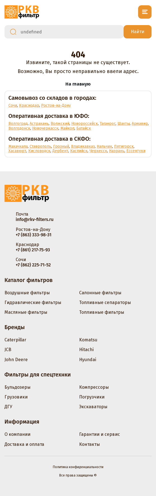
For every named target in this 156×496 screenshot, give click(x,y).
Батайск (83, 128)
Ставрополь (40, 146)
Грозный (61, 146)
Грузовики (16, 397)
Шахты (123, 123)
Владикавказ (83, 146)
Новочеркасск (45, 128)
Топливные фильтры (101, 312)
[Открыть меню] (145, 12)
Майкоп (67, 128)
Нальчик (104, 146)
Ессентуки (135, 151)
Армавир (140, 123)
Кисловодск (39, 151)
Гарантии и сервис (99, 434)
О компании (17, 434)
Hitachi (86, 349)
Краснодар (29, 105)
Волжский (60, 123)
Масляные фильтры (25, 312)
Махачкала (18, 146)
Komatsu (88, 339)
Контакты (89, 444)
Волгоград (18, 123)
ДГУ (8, 406)
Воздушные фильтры (27, 292)
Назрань (116, 151)
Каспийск (79, 151)
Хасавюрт (17, 151)
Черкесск (98, 151)
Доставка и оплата (24, 444)
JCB (7, 349)
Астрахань (39, 123)
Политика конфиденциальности (78, 467)
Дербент (60, 151)
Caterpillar (15, 339)
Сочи (12, 105)
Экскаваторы (93, 406)
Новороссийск (84, 123)
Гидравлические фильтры (32, 302)
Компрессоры (94, 387)
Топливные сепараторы (105, 302)
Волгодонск (19, 128)
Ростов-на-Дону (56, 105)
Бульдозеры (17, 387)
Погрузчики (92, 397)
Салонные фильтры (100, 292)
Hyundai (87, 359)
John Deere (16, 359)
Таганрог (107, 123)
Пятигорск (124, 146)
